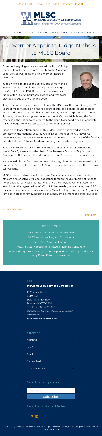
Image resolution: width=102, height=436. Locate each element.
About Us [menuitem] (32, 340)
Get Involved (57, 32)
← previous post (12, 209)
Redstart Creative (51, 429)
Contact (67, 4)
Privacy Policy (67, 427)
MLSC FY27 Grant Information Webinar (51, 232)
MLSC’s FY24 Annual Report (51, 242)
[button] (73, 340)
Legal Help (43, 4)
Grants (41, 32)
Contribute (25, 4)
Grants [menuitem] (30, 354)
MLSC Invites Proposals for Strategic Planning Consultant (51, 246)
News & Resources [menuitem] (36, 368)
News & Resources (81, 32)
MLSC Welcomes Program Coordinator (51, 237)
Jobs (56, 4)
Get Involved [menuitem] (34, 361)
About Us (13, 32)
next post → (92, 214)
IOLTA (27, 32)
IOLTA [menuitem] (30, 347)
